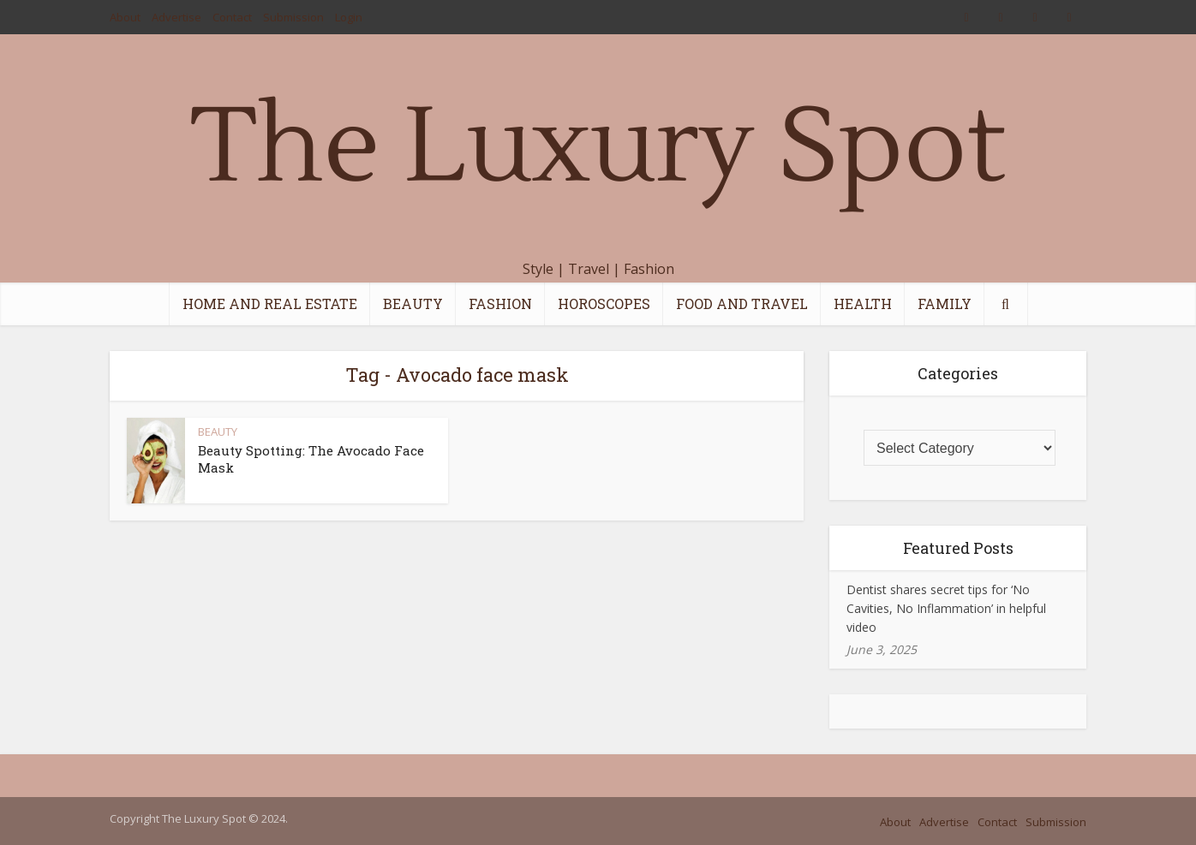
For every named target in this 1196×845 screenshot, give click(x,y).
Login (348, 17)
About (125, 17)
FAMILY (945, 303)
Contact (232, 17)
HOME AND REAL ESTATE (269, 303)
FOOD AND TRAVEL (742, 303)
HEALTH (863, 303)
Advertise (176, 17)
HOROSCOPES (604, 303)
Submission (293, 17)
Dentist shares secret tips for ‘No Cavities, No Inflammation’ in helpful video (946, 608)
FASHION (500, 303)
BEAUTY (413, 303)
